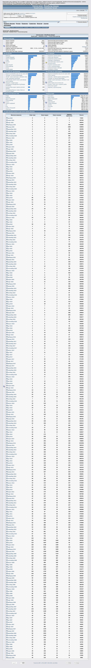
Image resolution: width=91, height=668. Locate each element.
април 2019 (10, 306)
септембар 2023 (11, 189)
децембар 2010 (11, 527)
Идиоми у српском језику (54, 87)
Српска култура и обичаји (55, 67)
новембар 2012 (11, 476)
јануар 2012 (10, 498)
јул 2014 (9, 432)
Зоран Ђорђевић (10, 58)
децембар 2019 (11, 288)
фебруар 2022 (11, 231)
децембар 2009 (11, 553)
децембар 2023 (11, 182)
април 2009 (10, 571)
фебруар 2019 (11, 310)
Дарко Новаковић (10, 98)
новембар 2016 (11, 370)
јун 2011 (9, 514)
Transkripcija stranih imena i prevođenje (16, 79)
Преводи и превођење (54, 60)
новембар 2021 (11, 237)
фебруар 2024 (11, 177)
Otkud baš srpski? (52, 85)
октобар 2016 (10, 372)
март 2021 (9, 255)
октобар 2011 (10, 505)
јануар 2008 (10, 604)
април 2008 (10, 598)
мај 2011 (9, 516)
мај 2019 (9, 304)
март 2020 (9, 281)
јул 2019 (9, 299)
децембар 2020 (11, 261)
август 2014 (10, 430)
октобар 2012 (10, 478)
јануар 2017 (10, 365)
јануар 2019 (10, 312)
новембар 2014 (11, 423)
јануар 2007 (10, 631)
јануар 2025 (10, 153)
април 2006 (10, 651)
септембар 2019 (11, 295)
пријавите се (23, 13)
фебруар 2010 (11, 549)
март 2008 (9, 600)
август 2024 (10, 164)
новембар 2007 (11, 609)
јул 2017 (9, 352)
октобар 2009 (10, 558)
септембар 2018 (11, 321)
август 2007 (10, 615)
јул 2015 (9, 405)
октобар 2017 (10, 346)
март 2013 (9, 467)
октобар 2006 (10, 637)
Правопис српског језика (54, 55)
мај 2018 (9, 330)
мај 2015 (9, 410)
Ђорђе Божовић (10, 57)
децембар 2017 (11, 341)
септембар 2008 (11, 587)
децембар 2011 (11, 500)
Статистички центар (22, 31)
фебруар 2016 (11, 390)
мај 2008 (9, 595)
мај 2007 (9, 622)
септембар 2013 (11, 454)
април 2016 (10, 385)
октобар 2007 (10, 611)
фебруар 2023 (11, 204)
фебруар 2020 (11, 284)
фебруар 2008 (11, 602)
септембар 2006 (11, 640)
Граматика (32, 23)
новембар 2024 (11, 158)
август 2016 (10, 376)
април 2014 (10, 438)
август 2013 (10, 456)
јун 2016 (9, 381)
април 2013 (10, 465)
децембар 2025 (11, 129)
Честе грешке (9, 81)
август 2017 (10, 350)
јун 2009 (9, 567)
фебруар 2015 (11, 416)
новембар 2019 (11, 290)
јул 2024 (9, 166)
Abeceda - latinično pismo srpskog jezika (58, 76)
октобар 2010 (10, 531)
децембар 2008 (11, 580)
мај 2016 (9, 383)
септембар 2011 (11, 507)
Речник (18, 23)
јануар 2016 (10, 392)
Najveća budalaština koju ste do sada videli (17, 73)
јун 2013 (9, 460)
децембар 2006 (11, 633)
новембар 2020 (11, 264)
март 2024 (9, 175)
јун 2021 (9, 248)
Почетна (7, 27)
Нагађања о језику (53, 69)
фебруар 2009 (11, 575)
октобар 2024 (10, 160)
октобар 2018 (10, 319)
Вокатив (39, 23)
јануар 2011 (10, 525)
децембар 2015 (11, 394)
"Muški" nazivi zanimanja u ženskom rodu (16, 76)
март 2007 (9, 626)
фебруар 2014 (11, 443)
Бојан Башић (9, 64)
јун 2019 (9, 301)
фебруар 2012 (11, 496)
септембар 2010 (11, 533)
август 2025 (10, 138)
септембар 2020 (11, 268)
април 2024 (10, 173)
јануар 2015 (10, 418)
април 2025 (10, 147)
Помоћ (12, 27)
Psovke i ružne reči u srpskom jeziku (57, 84)
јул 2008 (9, 591)
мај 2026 (9, 118)
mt (6, 105)
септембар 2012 (11, 480)
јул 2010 (9, 538)
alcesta (7, 61)
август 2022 (10, 217)
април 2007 (10, 624)
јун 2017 (9, 354)
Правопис (25, 23)
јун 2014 (9, 434)
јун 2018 (9, 328)
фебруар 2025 (11, 151)
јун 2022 (9, 222)
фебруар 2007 (11, 629)
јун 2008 (9, 593)
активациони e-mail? (20, 14)
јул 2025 (9, 140)
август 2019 (10, 297)
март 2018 (9, 334)
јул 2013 (9, 458)
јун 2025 (9, 142)
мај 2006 (9, 648)
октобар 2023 (10, 186)
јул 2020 (9, 273)
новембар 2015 (11, 396)
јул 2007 (9, 617)
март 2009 (9, 573)
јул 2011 (9, 511)
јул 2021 (9, 246)
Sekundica (50, 95)
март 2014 (9, 441)
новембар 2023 (11, 184)
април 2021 (10, 253)
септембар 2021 (11, 242)
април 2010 (10, 545)
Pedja (7, 60)
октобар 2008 (10, 584)
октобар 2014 (10, 425)
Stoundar (50, 106)
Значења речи (52, 63)
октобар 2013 (10, 452)
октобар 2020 (10, 266)
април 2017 (10, 359)
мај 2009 (9, 569)
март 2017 (9, 361)
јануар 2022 (10, 233)
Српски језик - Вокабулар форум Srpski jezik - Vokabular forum (10, 31)
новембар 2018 (11, 317)
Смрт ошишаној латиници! (13, 78)
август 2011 (10, 509)
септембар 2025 (11, 135)
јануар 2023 (10, 206)
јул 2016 (9, 379)
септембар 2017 (11, 348)
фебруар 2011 (11, 522)
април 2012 (10, 491)
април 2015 (10, 412)
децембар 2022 (11, 208)
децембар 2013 (11, 447)
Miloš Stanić (51, 97)
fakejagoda (85, 46)
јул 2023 (9, 193)
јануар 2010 (10, 551)
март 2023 (9, 202)
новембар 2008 (11, 582)
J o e (7, 63)
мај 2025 (9, 144)
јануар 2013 (10, 472)
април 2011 (10, 518)
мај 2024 (9, 171)
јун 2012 (9, 487)
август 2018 (10, 323)
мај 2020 (9, 277)
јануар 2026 (10, 127)
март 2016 (9, 388)
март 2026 (9, 122)
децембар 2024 (11, 155)
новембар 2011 (11, 502)
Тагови (31, 27)
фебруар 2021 (11, 257)
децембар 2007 (11, 606)
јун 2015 (9, 407)
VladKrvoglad (9, 69)
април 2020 (10, 279)
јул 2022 (9, 219)
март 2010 (9, 547)
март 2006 (9, 653)
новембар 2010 (11, 529)
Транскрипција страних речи (55, 61)
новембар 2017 (11, 343)
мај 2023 (9, 197)
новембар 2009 (11, 556)
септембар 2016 (11, 374)
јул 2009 (9, 564)
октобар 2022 (10, 213)
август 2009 (10, 562)
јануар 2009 (10, 578)
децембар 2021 (11, 235)
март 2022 (9, 228)
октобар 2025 (10, 133)
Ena (7, 106)
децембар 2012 (11, 474)
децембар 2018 (11, 315)
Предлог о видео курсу (12, 82)
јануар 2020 (10, 286)
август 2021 (10, 244)
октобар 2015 (10, 399)
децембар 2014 (11, 421)
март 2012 (9, 494)
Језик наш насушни (53, 57)
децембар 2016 (11, 368)
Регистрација (45, 27)
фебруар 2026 (11, 124)
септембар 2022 (11, 215)
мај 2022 (9, 224)
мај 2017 (9, 357)
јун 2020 (9, 275)
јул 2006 (9, 644)
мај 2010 (9, 542)
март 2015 (9, 414)
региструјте (32, 13)
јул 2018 (9, 326)
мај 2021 (9, 250)
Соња (7, 67)
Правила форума (9, 23)
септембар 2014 (11, 427)
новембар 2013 (11, 449)
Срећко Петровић (10, 108)
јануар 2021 (10, 259)
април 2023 (10, 200)
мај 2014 (9, 436)
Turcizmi (50, 81)
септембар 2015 (11, 401)
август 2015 (10, 403)
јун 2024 (9, 169)
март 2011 (9, 520)
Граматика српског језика (54, 58)
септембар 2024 (11, 162)
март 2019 (9, 308)
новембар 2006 (11, 635)
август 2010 (10, 536)
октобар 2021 (10, 239)
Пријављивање (37, 27)
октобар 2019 (10, 292)
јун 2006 (9, 646)
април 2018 (10, 332)
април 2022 (10, 226)
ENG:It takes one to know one (55, 82)
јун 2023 (9, 195)
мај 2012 (9, 489)
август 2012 (10, 483)
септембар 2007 (11, 613)
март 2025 (9, 149)
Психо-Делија (9, 66)
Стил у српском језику (54, 66)
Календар (26, 27)
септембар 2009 (11, 560)
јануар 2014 (10, 445)
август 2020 (10, 270)
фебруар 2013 (11, 469)
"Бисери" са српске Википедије (14, 75)
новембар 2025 (11, 131)
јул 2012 (9, 485)
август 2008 (10, 589)
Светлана (8, 109)
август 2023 (10, 191)
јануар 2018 (10, 339)
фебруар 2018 (11, 337)
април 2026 (10, 120)
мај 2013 (9, 463)
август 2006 (10, 642)
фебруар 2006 (11, 655)
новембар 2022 (11, 211)
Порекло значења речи (54, 64)
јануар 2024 (10, 180)
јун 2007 (9, 620)
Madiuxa (8, 55)
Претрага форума (19, 27)
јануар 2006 (10, 657)
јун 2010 (9, 540)
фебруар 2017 (11, 363)
